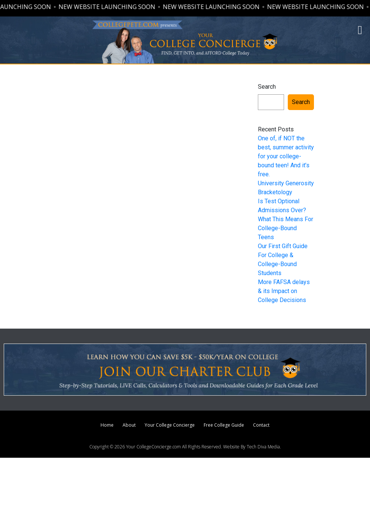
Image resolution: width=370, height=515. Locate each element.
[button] (360, 30)
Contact (261, 425)
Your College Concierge (170, 425)
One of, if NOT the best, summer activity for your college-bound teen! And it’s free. (286, 156)
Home (107, 425)
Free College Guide (224, 425)
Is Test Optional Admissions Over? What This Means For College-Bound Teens (285, 219)
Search (267, 86)
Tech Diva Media (263, 447)
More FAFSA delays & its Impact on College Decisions (284, 291)
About (129, 425)
